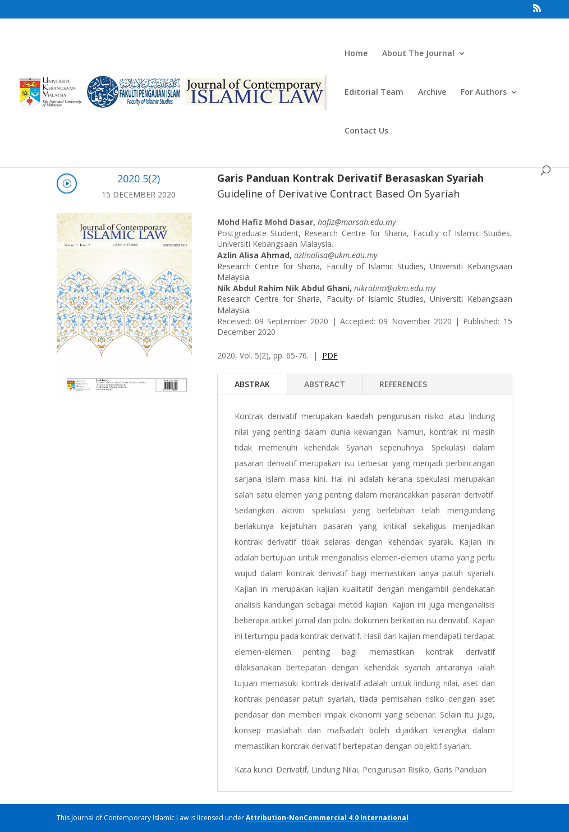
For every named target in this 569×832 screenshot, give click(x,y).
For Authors (484, 92)
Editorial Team (374, 92)
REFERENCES (403, 384)
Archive (432, 92)
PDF (330, 355)
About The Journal (418, 53)
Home (356, 53)
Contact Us (366, 131)
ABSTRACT (324, 384)
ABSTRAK (252, 384)
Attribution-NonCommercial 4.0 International (327, 817)
